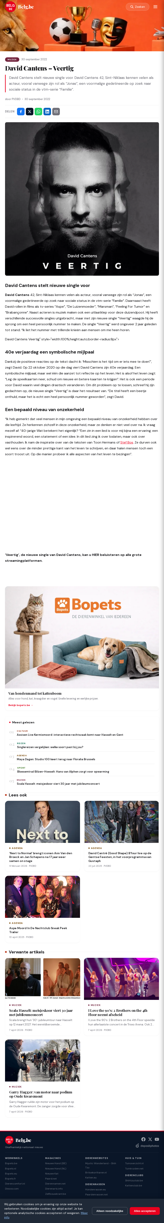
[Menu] (155, 6)
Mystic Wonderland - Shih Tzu (100, 1165)
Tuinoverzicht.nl (134, 1163)
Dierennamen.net (55, 1183)
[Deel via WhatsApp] (38, 111)
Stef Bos (126, 442)
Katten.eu (91, 1177)
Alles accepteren (145, 1211)
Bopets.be (11, 1163)
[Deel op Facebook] (21, 111)
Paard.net (51, 1178)
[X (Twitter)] (150, 1139)
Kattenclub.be (133, 1185)
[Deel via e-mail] (56, 111)
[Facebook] (143, 1139)
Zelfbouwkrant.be (55, 1194)
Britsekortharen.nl (96, 1172)
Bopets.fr (10, 1178)
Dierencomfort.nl (15, 1183)
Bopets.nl (10, 1168)
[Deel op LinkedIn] (47, 111)
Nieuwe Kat (51, 1173)
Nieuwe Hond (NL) (55, 1168)
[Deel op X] (29, 111)
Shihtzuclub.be (134, 1180)
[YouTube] (157, 1139)
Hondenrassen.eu (95, 1189)
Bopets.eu (11, 1173)
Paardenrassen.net (96, 1194)
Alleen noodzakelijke (109, 1211)
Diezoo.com (12, 1188)
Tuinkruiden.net (134, 1168)
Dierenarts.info (54, 1188)
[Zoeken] (137, 7)
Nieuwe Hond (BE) (55, 1163)
